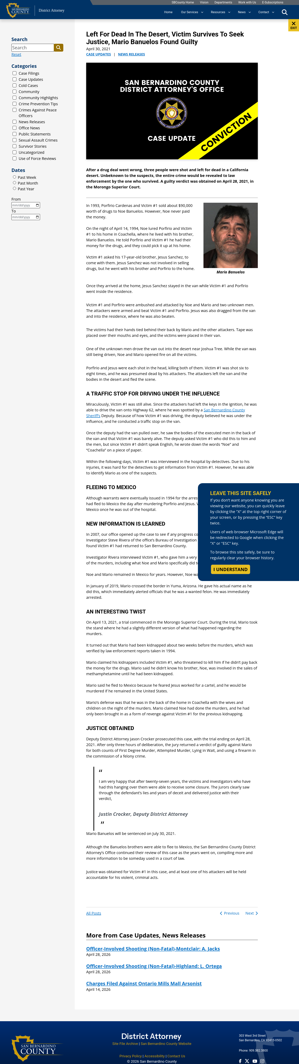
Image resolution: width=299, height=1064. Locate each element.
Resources (218, 12)
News (242, 12)
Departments (223, 2)
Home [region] (168, 12)
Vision (204, 2)
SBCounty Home (183, 2)
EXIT (293, 25)
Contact (263, 12)
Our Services (189, 12)
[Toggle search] (284, 12)
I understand (230, 569)
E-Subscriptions (272, 2)
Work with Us (247, 2)
